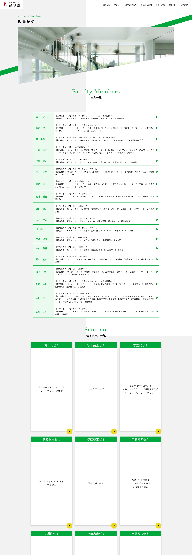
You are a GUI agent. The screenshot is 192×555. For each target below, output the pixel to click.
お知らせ (106, 4)
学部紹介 (117, 4)
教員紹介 (173, 4)
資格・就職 (160, 4)
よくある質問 (146, 4)
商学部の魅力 (131, 4)
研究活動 (184, 4)
